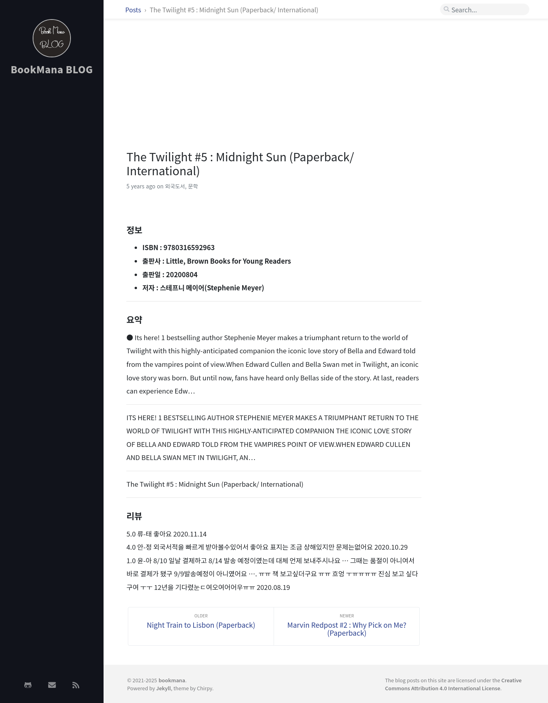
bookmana (172, 680)
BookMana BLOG (52, 69)
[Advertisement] (52, 208)
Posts (134, 9)
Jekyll (163, 688)
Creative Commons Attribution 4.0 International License (453, 683)
